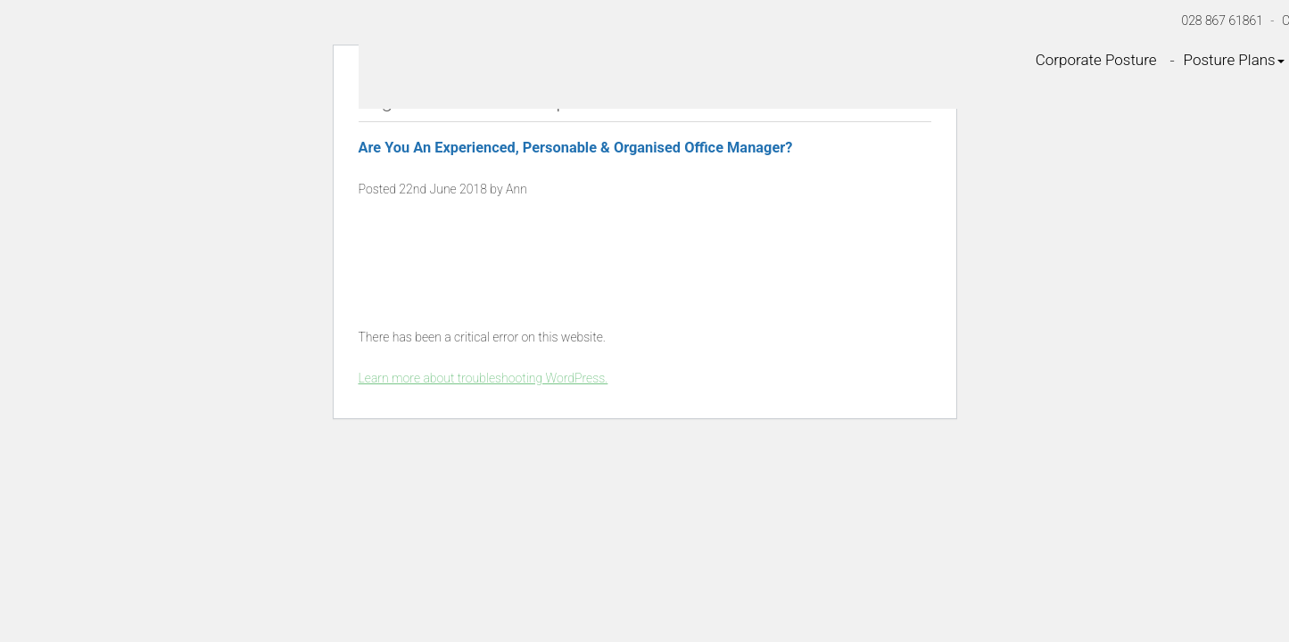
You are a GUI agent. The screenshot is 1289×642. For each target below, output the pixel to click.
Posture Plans (1234, 60)
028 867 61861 (1222, 20)
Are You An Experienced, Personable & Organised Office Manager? (576, 147)
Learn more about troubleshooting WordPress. (483, 378)
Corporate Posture (1096, 60)
